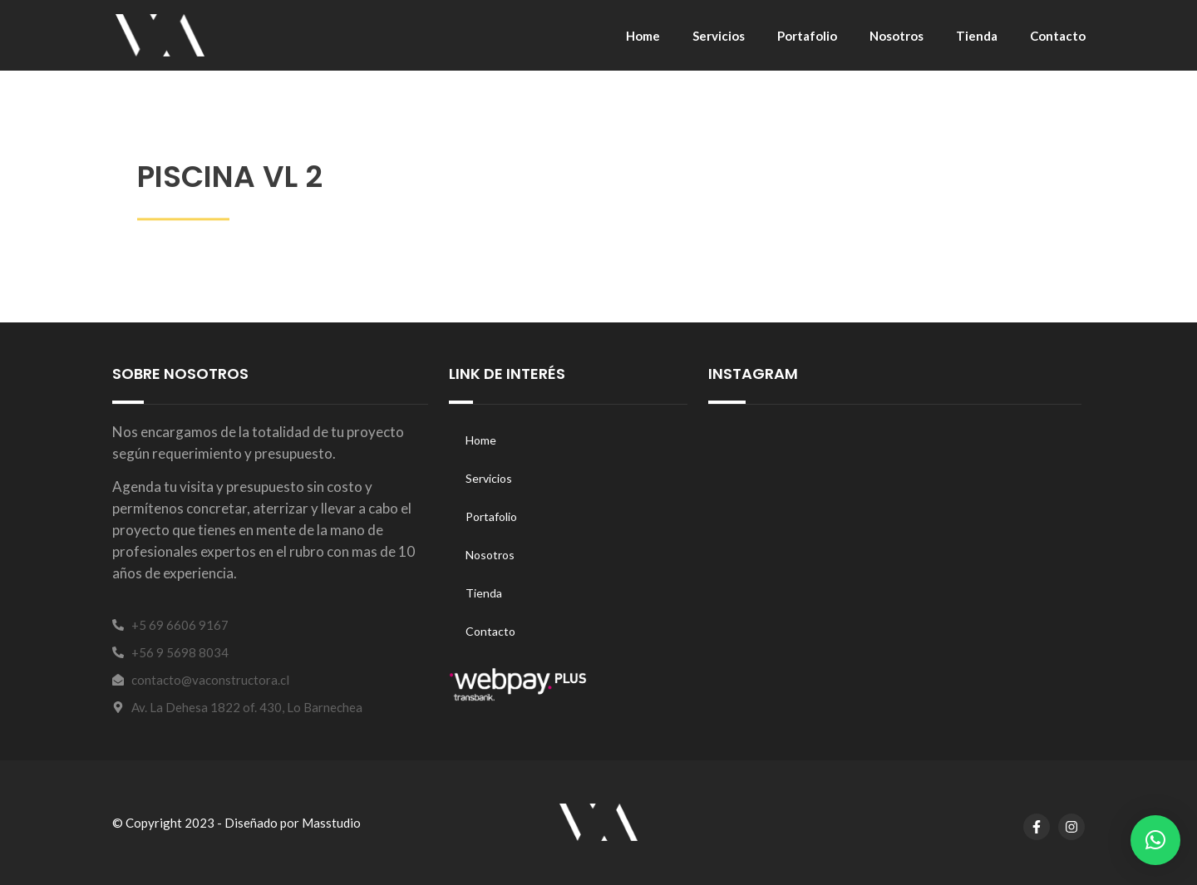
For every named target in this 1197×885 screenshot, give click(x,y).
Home (643, 35)
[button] (1155, 840)
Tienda (977, 35)
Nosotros (896, 35)
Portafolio (807, 35)
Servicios (718, 35)
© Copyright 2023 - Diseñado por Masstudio (236, 822)
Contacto (1058, 35)
